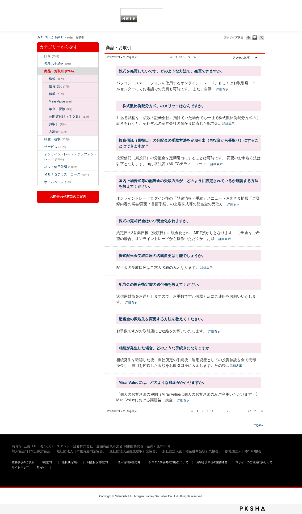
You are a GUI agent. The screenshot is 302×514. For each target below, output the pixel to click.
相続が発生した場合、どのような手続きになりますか (164, 348)
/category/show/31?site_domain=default (45, 131)
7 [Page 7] (227, 411)
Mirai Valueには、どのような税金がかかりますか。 (162, 382)
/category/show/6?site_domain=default (41, 139)
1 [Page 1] (197, 411)
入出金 (58, 131)
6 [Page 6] (222, 411)
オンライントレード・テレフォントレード (70, 156)
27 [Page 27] (249, 411)
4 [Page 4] (212, 411)
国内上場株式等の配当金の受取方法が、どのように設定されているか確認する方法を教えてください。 (188, 183)
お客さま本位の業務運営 (212, 462)
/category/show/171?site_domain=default (41, 182)
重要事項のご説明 (23, 462)
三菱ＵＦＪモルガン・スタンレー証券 (241, 15)
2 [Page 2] (202, 411)
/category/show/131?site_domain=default (41, 174)
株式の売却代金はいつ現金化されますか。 (154, 221)
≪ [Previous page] (192, 411)
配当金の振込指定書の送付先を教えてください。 (160, 284)
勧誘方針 (48, 462)
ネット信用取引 (60, 167)
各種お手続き (58, 63)
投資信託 (60, 86)
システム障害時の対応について (169, 462)
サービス (55, 147)
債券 (56, 94)
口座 (51, 56)
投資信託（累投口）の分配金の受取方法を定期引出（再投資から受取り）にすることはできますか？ (188, 143)
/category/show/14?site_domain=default (41, 154)
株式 (56, 79)
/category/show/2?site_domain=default (41, 71)
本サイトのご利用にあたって (254, 462)
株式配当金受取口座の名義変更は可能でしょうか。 (162, 255)
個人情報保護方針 (129, 462)
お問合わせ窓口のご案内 (68, 196)
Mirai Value (61, 101)
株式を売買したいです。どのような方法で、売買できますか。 (171, 71)
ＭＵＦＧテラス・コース (66, 174)
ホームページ (57, 182)
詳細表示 (222, 89)
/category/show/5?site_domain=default (41, 63)
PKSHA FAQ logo (252, 508)
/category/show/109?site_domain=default (41, 166)
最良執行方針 (71, 462)
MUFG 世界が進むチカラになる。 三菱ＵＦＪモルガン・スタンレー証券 (46, 8)
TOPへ (259, 425)
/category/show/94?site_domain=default (41, 146)
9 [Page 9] (237, 411)
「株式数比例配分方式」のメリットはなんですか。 (162, 106)
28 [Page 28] (255, 411)
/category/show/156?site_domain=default (45, 101)
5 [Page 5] (217, 411)
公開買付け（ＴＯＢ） (69, 116)
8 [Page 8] (232, 411)
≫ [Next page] (262, 411)
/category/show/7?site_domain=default (41, 56)
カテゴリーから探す (50, 37)
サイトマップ (20, 467)
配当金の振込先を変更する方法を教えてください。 (162, 319)
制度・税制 (57, 139)
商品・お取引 (59, 71)
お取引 (57, 124)
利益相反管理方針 (98, 462)
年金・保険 (60, 109)
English (41, 467)
